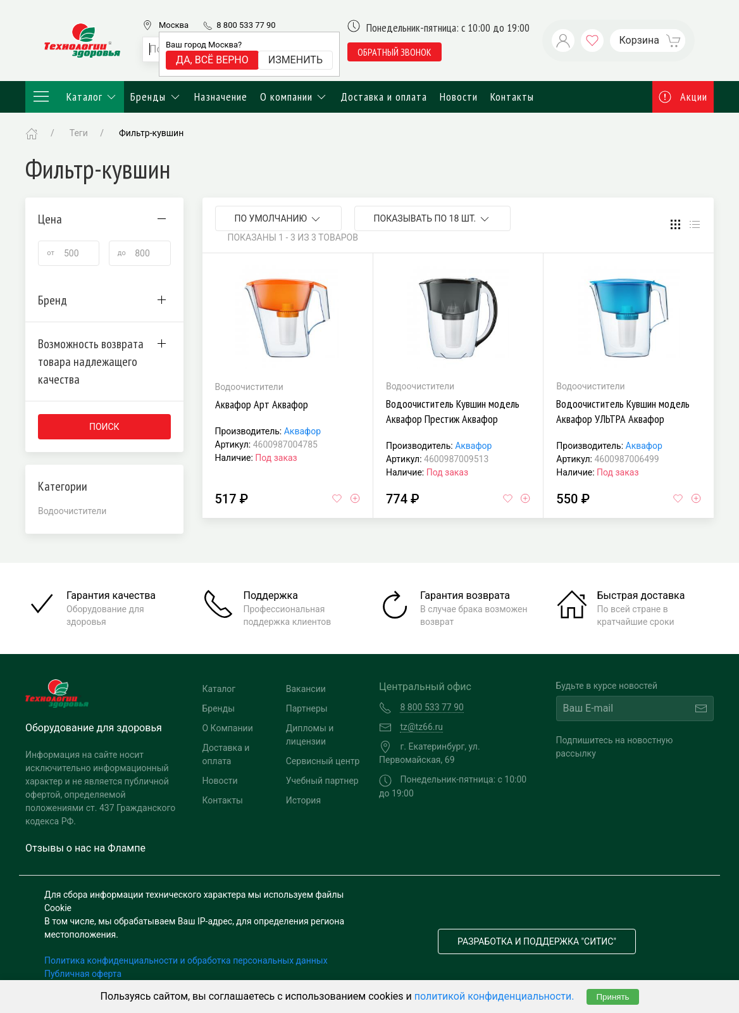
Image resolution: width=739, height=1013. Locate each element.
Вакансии (306, 689)
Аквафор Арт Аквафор (261, 404)
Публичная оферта (82, 974)
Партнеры (307, 708)
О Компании (227, 728)
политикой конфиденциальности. (494, 996)
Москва (174, 25)
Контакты (512, 96)
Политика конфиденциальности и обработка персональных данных (186, 960)
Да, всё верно (212, 60)
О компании (294, 96)
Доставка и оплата (383, 96)
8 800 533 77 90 (245, 25)
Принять (612, 997)
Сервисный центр (323, 761)
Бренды (156, 96)
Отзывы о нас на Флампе (85, 848)
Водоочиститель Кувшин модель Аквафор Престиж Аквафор (452, 411)
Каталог (75, 96)
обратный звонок (394, 52)
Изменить (295, 60)
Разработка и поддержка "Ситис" (536, 941)
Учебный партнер (322, 781)
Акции (683, 96)
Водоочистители (72, 511)
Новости (459, 96)
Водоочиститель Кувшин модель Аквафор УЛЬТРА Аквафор (623, 411)
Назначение (220, 96)
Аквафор (302, 431)
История (303, 800)
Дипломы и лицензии (310, 734)
